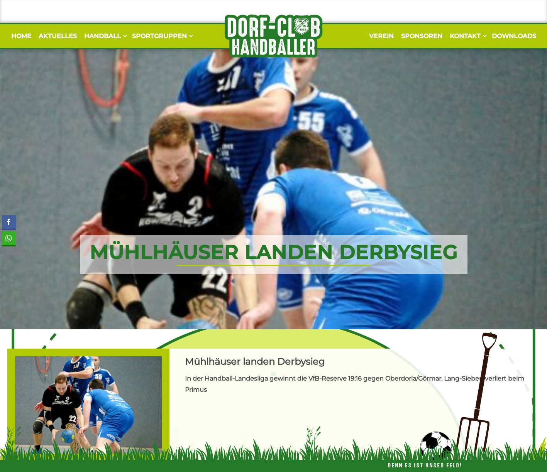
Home (21, 36)
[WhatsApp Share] (8, 238)
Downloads (514, 36)
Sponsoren (421, 36)
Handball (104, 36)
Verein (381, 36)
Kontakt (467, 36)
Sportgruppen (161, 36)
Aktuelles (58, 36)
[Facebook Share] (9, 222)
